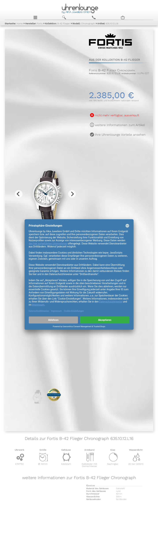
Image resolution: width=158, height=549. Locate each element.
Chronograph (83, 24)
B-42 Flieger (57, 24)
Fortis (34, 24)
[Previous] (18, 194)
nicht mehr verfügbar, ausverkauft (117, 115)
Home (14, 24)
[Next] (72, 194)
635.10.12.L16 (107, 24)
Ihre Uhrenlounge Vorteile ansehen (120, 134)
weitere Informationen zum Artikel (120, 125)
